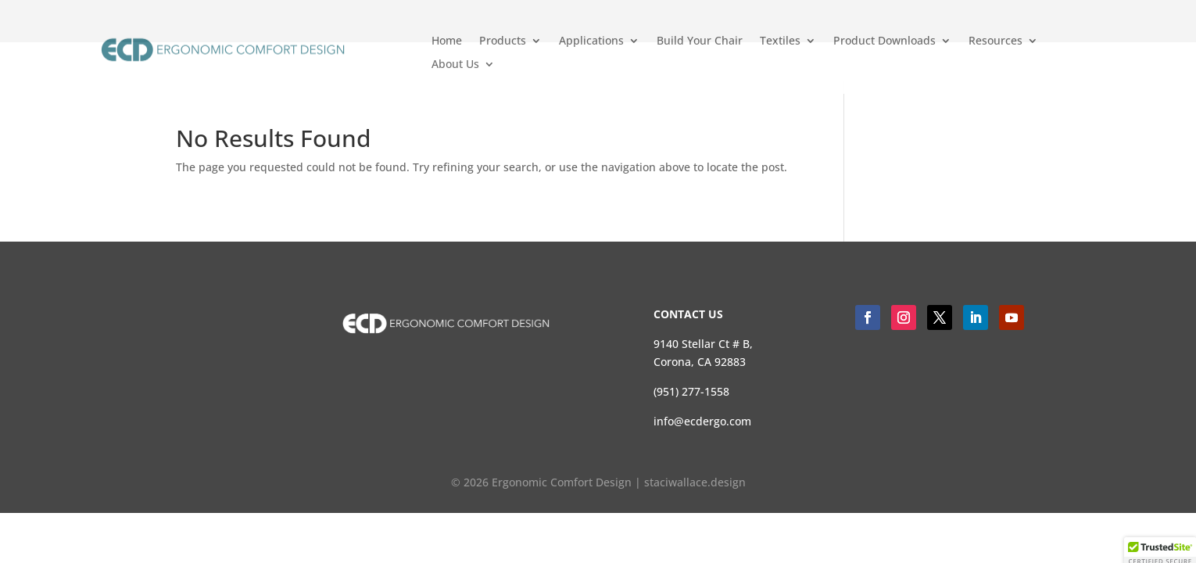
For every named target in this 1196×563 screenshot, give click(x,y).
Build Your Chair (700, 41)
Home (446, 41)
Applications (591, 41)
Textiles (780, 41)
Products (502, 41)
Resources (995, 41)
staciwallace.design (695, 482)
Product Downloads (884, 41)
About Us (455, 65)
